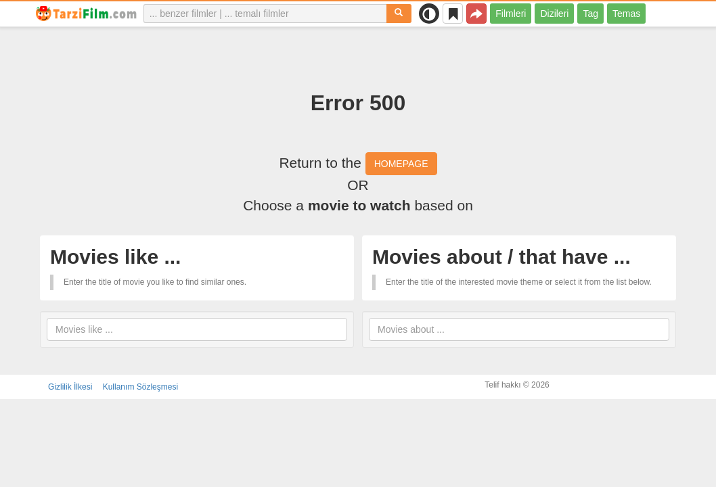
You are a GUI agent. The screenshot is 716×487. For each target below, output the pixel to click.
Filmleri (510, 13)
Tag (590, 13)
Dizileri (554, 13)
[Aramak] (398, 13)
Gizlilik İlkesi (70, 387)
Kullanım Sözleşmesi (140, 387)
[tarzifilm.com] (86, 13)
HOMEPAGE (401, 163)
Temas (626, 13)
